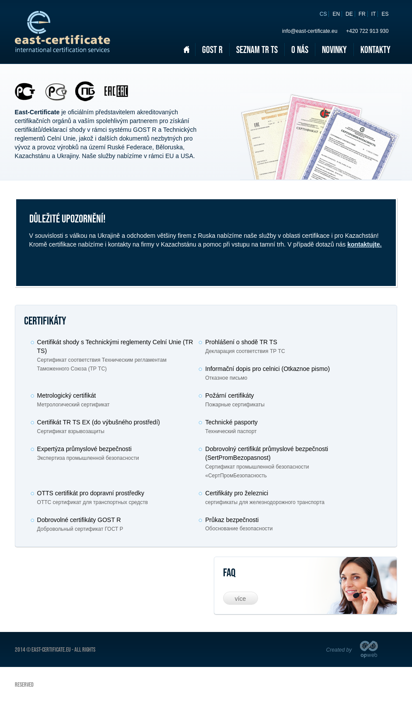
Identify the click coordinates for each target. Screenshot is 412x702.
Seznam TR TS (257, 49)
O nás (299, 49)
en (336, 14)
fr (362, 14)
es (384, 14)
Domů (186, 49)
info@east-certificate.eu (309, 31)
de (349, 14)
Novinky (334, 49)
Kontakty (375, 49)
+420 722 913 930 (367, 31)
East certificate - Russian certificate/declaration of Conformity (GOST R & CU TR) (62, 31)
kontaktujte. (364, 244)
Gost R (212, 49)
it (373, 14)
